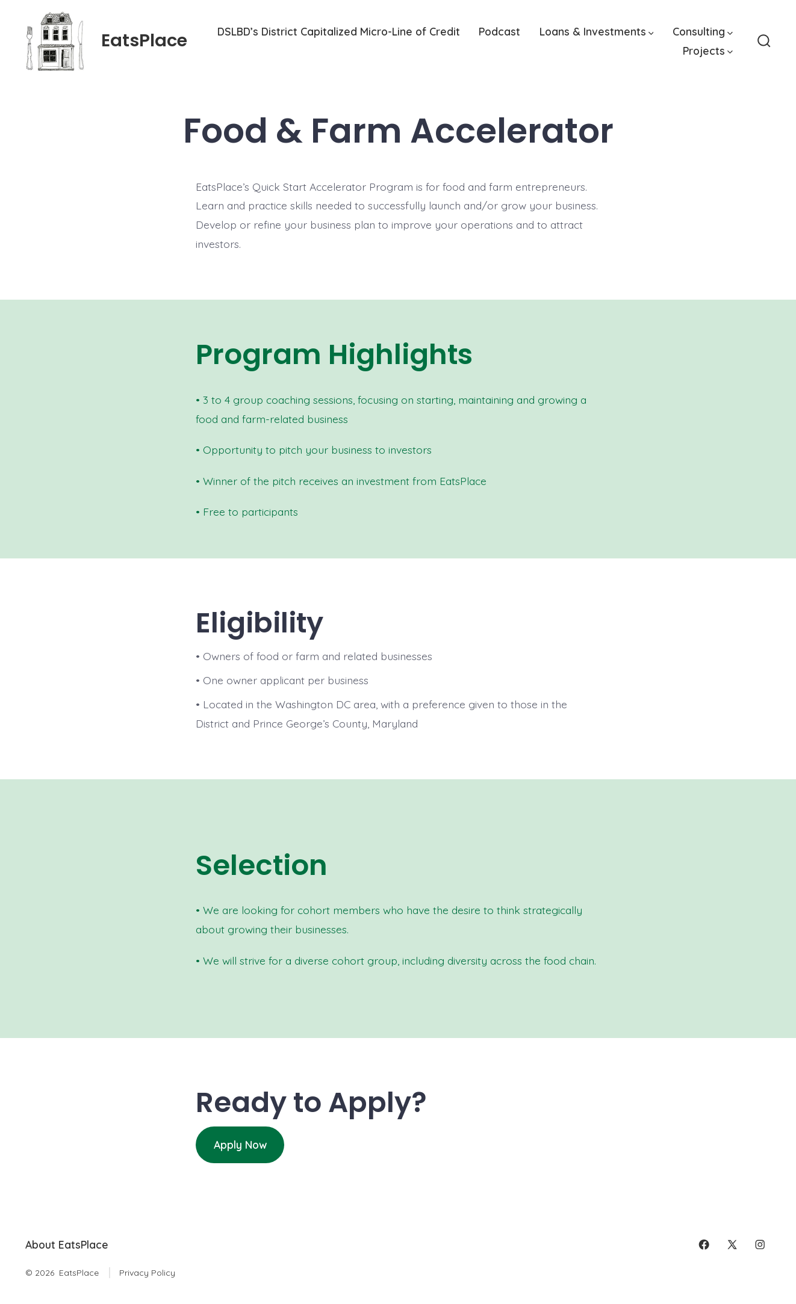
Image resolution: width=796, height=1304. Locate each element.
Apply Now (240, 1144)
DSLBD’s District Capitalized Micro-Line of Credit (338, 31)
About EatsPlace (66, 1244)
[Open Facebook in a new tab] (704, 1244)
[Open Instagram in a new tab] (760, 1244)
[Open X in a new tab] (732, 1244)
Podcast (499, 31)
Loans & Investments (596, 31)
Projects (708, 50)
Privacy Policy (147, 1272)
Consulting (703, 31)
